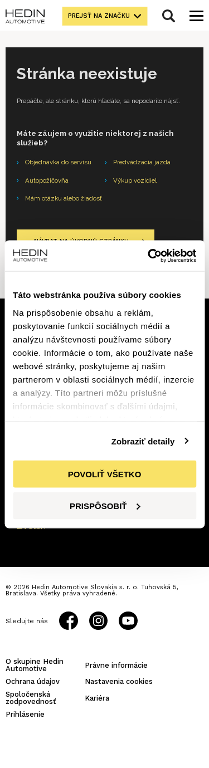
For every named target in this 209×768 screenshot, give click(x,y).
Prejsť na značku (99, 15)
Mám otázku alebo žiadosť (63, 198)
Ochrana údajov (33, 681)
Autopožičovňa (47, 180)
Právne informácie (116, 665)
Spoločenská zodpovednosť (31, 698)
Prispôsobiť (105, 505)
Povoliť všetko (105, 474)
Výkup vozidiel (135, 180)
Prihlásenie (25, 714)
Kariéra (97, 698)
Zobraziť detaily (143, 441)
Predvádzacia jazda (142, 162)
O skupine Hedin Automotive (35, 665)
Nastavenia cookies (119, 681)
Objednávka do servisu (58, 162)
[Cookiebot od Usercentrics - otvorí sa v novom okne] (148, 255)
